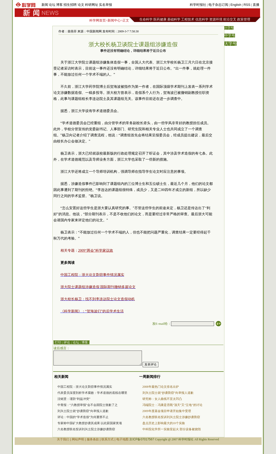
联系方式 (107, 439)
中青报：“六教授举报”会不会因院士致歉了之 (87, 405)
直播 (256, 5)
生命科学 (146, 19)
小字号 (228, 28)
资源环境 (215, 19)
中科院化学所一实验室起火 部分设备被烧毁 (171, 429)
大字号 (230, 43)
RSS (247, 5)
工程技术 (187, 19)
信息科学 (201, 19)
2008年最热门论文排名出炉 (160, 386)
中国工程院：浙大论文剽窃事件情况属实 (84, 386)
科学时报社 (198, 5)
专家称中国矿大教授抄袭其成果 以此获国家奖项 (89, 423)
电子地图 (122, 439)
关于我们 (63, 439)
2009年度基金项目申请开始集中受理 (166, 411)
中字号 (229, 35)
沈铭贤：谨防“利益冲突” (74, 399)
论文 (81, 5)
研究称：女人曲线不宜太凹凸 (162, 399)
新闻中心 (114, 20)
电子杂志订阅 (218, 5)
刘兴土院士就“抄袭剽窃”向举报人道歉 (83, 411)
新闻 (44, 5)
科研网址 (91, 5)
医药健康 (159, 19)
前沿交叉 (229, 19)
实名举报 (105, 5)
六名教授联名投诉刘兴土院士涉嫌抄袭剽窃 (86, 429)
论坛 (52, 5)
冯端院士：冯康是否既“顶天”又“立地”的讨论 (172, 405)
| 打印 (57, 342)
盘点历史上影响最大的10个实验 (163, 423)
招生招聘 (70, 5)
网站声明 (78, 439)
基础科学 (173, 19)
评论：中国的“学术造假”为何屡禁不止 (83, 417)
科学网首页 (97, 20)
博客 (59, 5)
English (235, 5)
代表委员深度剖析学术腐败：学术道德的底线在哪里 (92, 393)
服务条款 (93, 439)
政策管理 (243, 19)
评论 (66, 342)
